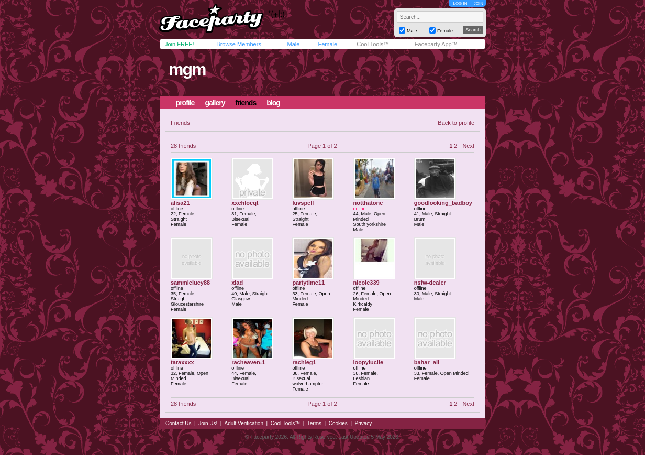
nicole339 (366, 282)
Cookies (338, 423)
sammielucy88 (190, 282)
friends (246, 103)
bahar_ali (426, 362)
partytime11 (308, 282)
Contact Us (178, 423)
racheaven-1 (248, 362)
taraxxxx (182, 362)
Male (293, 44)
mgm (187, 69)
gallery (215, 103)
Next (468, 146)
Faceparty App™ (436, 44)
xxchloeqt (244, 203)
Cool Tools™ (373, 44)
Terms (314, 423)
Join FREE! (179, 44)
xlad (237, 282)
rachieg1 (304, 362)
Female (327, 44)
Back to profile (456, 123)
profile (185, 103)
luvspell (303, 203)
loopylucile (368, 362)
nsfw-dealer (430, 282)
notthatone (368, 203)
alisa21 (180, 203)
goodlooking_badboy (443, 203)
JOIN (478, 3)
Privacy (363, 423)
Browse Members (238, 44)
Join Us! (207, 423)
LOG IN (460, 3)
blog (273, 103)
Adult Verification (243, 423)
